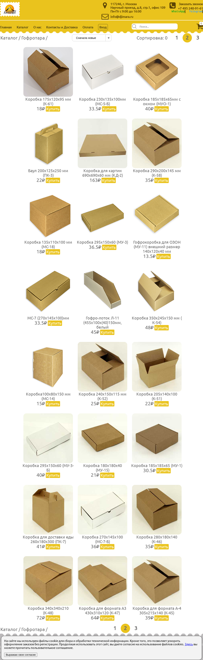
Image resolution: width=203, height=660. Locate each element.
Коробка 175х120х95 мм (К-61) (48, 103)
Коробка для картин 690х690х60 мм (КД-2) (102, 175)
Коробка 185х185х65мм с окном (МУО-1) (157, 103)
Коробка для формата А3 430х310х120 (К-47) (102, 613)
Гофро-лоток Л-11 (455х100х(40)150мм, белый (102, 325)
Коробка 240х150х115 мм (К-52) (102, 398)
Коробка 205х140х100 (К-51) (156, 398)
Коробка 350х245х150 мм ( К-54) (157, 322)
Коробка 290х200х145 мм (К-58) (157, 175)
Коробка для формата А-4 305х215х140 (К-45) (157, 613)
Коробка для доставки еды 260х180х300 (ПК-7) (48, 541)
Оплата (87, 27)
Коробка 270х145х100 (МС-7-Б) (102, 541)
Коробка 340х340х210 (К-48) (48, 613)
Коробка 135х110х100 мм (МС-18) (48, 246)
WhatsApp (178, 11)
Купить (52, 108)
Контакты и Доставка (62, 27)
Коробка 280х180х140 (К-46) (156, 541)
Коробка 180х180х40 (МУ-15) (102, 470)
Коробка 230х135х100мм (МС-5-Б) (102, 103)
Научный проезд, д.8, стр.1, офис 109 (137, 7)
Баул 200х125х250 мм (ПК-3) (48, 175)
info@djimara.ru (121, 16)
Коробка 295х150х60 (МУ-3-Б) (48, 470)
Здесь (189, 644)
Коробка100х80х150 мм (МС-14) (48, 398)
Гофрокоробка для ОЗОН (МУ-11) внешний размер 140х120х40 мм (157, 249)
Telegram (195, 11)
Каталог (22, 27)
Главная (6, 27)
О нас (37, 27)
